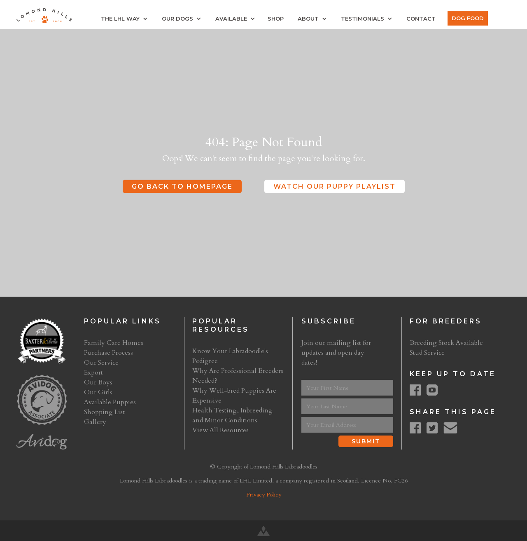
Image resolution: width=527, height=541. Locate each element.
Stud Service (427, 352)
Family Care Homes (113, 342)
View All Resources (220, 430)
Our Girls (98, 392)
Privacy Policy (263, 495)
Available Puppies (110, 402)
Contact (421, 18)
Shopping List (104, 412)
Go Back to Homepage (182, 186)
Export (93, 372)
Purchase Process (108, 352)
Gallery (95, 421)
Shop (276, 18)
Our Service (101, 362)
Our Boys (98, 382)
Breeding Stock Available (446, 342)
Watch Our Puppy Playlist (334, 186)
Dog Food (468, 18)
